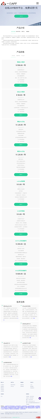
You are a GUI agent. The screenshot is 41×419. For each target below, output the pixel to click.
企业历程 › (2, 391)
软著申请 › (22, 384)
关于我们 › (2, 384)
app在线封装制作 (24, 406)
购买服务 (20, 293)
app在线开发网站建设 (31, 406)
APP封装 (20, 412)
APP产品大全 (35, 412)
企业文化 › (2, 389)
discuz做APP (31, 412)
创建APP (20, 85)
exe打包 (21, 413)
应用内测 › (22, 386)
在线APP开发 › (13, 384)
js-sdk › (31, 384)
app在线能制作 (37, 406)
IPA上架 (22, 55)
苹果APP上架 (12, 413)
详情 (34, 318)
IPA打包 (13, 55)
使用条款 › (2, 386)
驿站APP (26, 412)
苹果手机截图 (7, 413)
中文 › (2, 396)
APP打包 (13, 412)
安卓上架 (9, 412)
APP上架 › (12, 386)
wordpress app (17, 413)
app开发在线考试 (18, 406)
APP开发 (6, 412)
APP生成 (16, 412)
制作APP (21, 16)
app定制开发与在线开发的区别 (10, 406)
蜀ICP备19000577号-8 (16, 417)
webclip (23, 412)
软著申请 (18, 55)
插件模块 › (32, 386)
